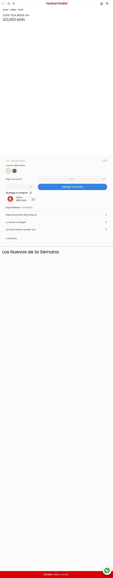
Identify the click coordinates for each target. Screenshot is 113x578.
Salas (13, 9)
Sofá (20, 9)
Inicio (5, 9)
